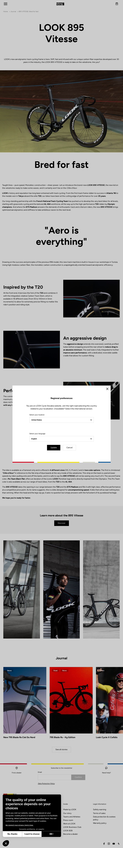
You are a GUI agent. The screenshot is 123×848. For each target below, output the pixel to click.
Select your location (37, 415)
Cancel (69, 447)
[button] (5, 843)
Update (53, 447)
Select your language (37, 434)
